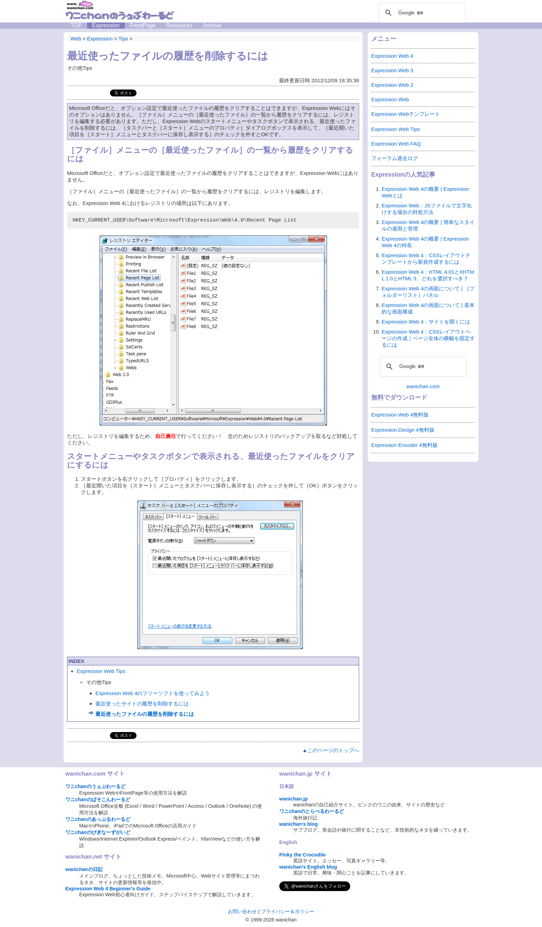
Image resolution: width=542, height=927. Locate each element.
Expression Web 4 (392, 56)
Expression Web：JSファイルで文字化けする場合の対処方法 (427, 209)
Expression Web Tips (101, 671)
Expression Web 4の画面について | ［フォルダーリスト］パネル (428, 291)
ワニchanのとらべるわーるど (311, 811)
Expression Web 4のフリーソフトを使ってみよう (152, 693)
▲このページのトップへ (330, 750)
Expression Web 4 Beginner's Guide (107, 888)
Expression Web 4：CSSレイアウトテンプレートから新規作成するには (426, 258)
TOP (76, 25)
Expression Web (390, 99)
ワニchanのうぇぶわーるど (95, 786)
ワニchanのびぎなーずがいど (97, 832)
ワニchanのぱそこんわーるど (97, 799)
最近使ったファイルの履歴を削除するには (144, 714)
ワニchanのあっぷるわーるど (97, 819)
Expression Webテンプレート (405, 114)
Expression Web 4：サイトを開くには (426, 322)
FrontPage (143, 25)
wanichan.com (423, 386)
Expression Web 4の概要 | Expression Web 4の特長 (425, 242)
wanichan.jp (293, 799)
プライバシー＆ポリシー (287, 911)
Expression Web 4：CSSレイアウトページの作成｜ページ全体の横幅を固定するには (428, 338)
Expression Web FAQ (396, 144)
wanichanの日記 (84, 869)
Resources (179, 25)
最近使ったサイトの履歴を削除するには (142, 703)
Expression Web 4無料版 (400, 415)
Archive (212, 25)
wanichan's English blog (308, 867)
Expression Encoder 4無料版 (404, 445)
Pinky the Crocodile (302, 855)
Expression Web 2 (392, 85)
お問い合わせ (242, 911)
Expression (106, 25)
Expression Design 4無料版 (402, 430)
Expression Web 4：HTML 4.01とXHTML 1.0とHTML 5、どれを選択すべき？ (428, 275)
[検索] (421, 13)
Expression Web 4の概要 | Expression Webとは (425, 192)
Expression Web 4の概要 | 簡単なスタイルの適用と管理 (428, 225)
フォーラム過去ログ (394, 158)
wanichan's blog (298, 824)
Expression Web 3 (392, 70)
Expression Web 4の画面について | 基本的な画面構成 (428, 308)
